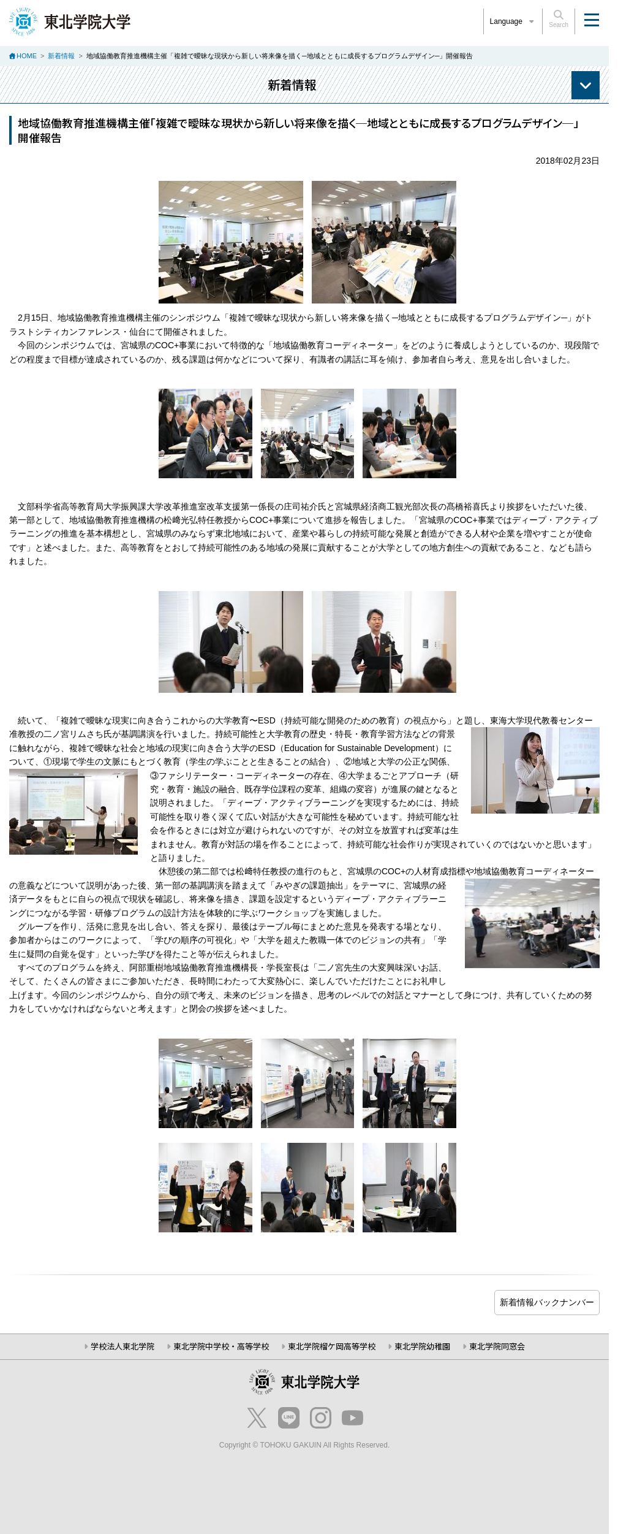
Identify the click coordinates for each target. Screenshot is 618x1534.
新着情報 (61, 55)
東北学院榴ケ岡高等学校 (331, 1346)
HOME (27, 55)
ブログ (547, 1302)
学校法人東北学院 (122, 1346)
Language (513, 21)
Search (558, 19)
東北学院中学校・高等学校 (221, 1346)
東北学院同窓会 (497, 1346)
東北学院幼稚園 (422, 1346)
